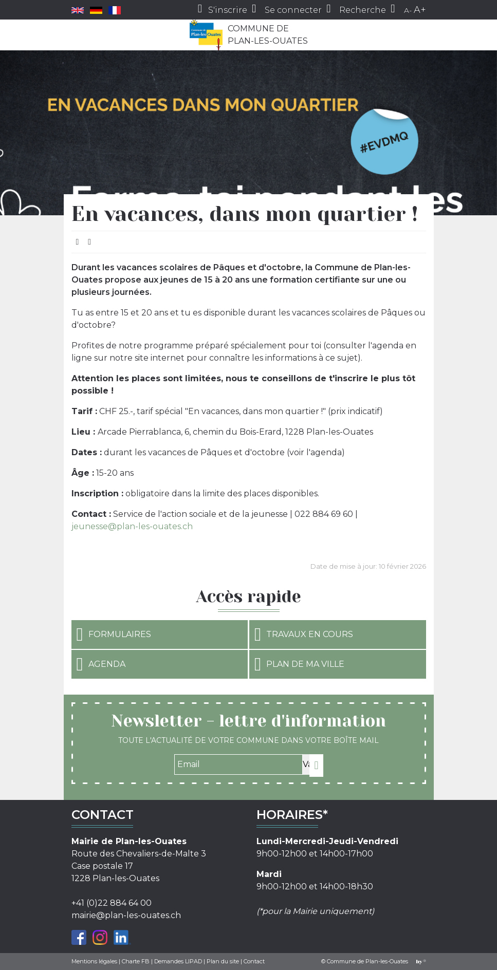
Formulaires (114, 634)
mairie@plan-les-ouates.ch (126, 915)
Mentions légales (94, 961)
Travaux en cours (303, 634)
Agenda (101, 664)
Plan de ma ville (299, 664)
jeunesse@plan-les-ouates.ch (132, 526)
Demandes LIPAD (178, 961)
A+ (420, 9)
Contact (254, 961)
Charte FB (136, 961)
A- (408, 10)
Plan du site (223, 961)
